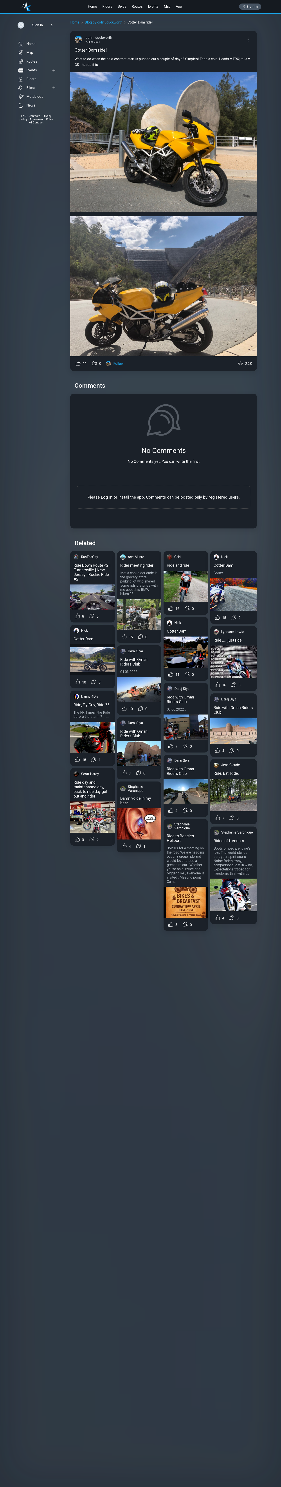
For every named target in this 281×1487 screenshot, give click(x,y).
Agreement (37, 119)
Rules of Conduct (41, 121)
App (179, 6)
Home (92, 6)
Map (167, 6)
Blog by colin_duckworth (103, 22)
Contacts (34, 116)
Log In (106, 497)
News (26, 105)
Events (153, 6)
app (140, 497)
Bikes (122, 6)
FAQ (23, 116)
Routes (137, 6)
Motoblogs (30, 96)
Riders (107, 6)
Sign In (250, 6)
